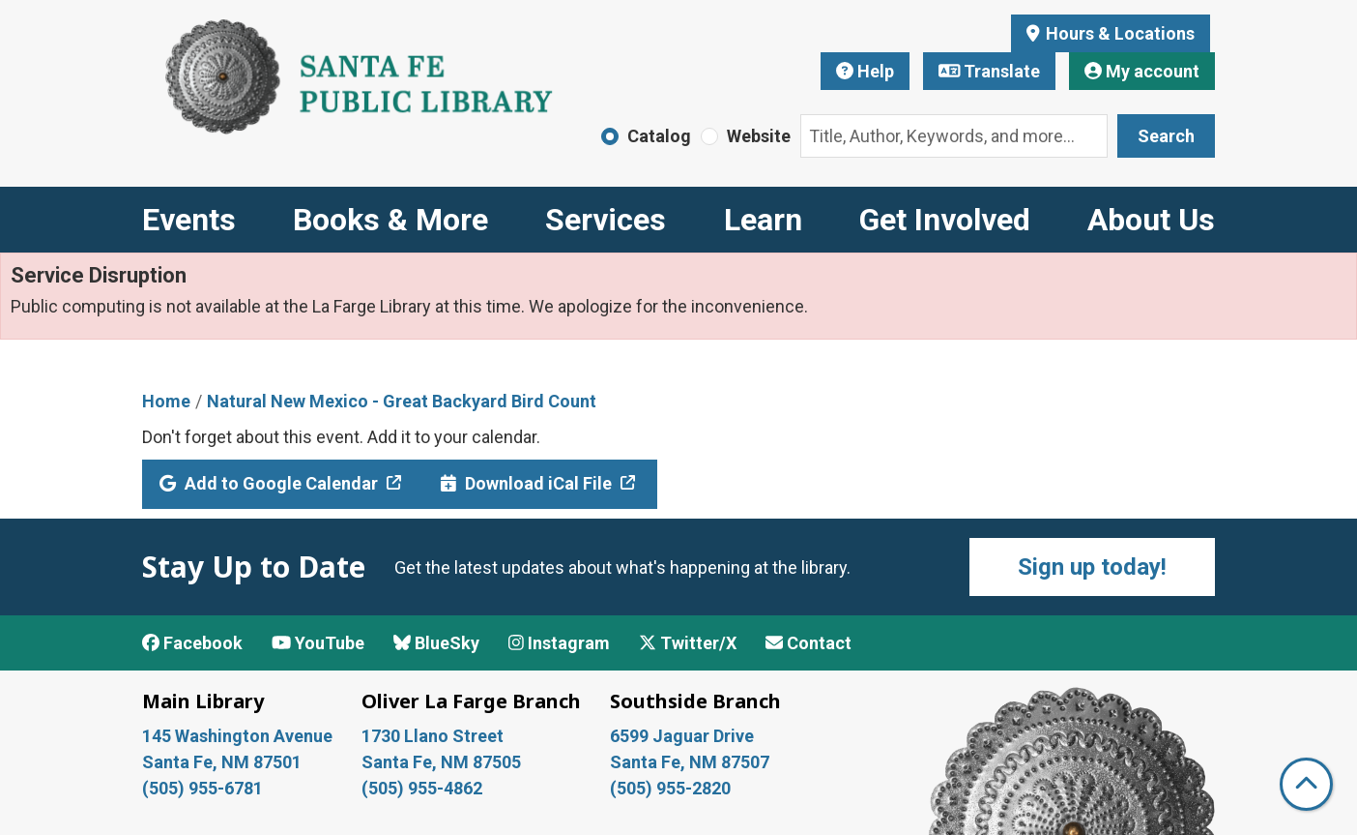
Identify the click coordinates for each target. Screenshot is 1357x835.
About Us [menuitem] (1151, 219)
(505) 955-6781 (204, 788)
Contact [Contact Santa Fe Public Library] (808, 643)
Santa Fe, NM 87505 (443, 762)
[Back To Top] (1306, 784)
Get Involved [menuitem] (944, 219)
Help (865, 71)
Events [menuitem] (189, 219)
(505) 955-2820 (670, 788)
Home (166, 401)
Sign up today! (1092, 567)
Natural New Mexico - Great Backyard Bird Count (401, 401)
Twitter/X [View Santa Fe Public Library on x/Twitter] (687, 643)
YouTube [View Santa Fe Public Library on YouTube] (318, 643)
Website (759, 136)
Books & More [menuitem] (390, 219)
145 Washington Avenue (237, 736)
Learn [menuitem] (763, 219)
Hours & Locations (1118, 33)
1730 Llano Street (432, 736)
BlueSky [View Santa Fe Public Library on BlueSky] (436, 643)
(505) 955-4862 (421, 788)
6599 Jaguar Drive (682, 736)
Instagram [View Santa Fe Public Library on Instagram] (559, 643)
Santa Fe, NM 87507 (691, 762)
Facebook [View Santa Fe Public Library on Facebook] (192, 643)
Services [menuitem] (605, 219)
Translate (989, 71)
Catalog (659, 136)
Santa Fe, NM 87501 (223, 762)
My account (1141, 71)
